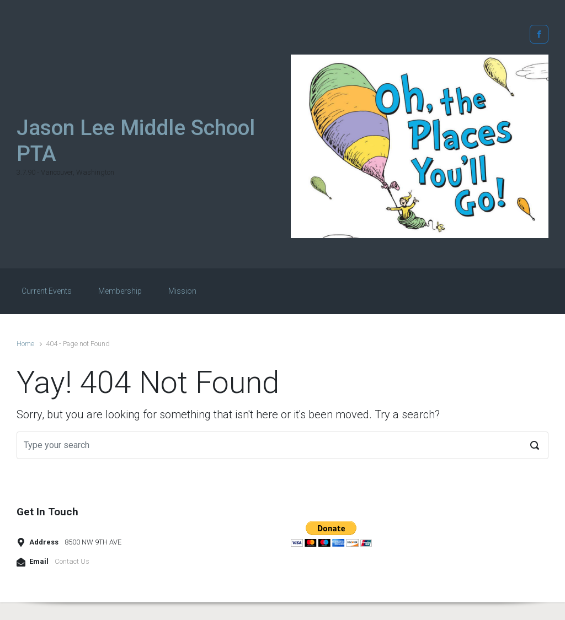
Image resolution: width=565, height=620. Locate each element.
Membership (120, 291)
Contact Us (72, 561)
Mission (182, 291)
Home (25, 343)
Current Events (47, 291)
